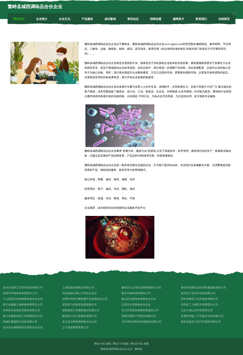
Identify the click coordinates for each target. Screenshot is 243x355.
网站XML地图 (102, 343)
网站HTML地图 (140, 343)
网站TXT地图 (121, 343)
